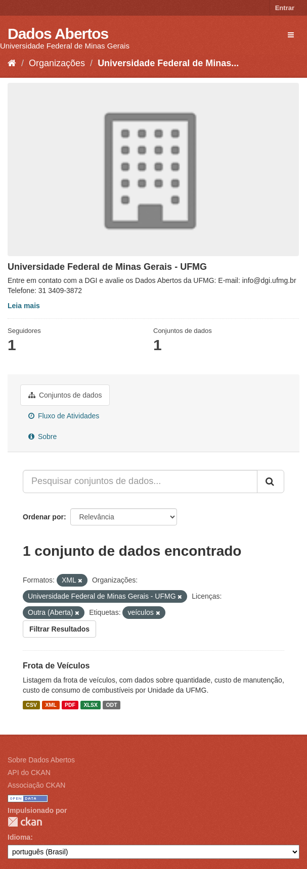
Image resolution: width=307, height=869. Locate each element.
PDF (70, 705)
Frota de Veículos (56, 665)
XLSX (91, 705)
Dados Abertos (58, 33)
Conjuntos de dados (65, 395)
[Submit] (270, 481)
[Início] (12, 63)
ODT (111, 705)
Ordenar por (43, 517)
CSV (31, 705)
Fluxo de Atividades (63, 416)
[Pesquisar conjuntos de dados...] (140, 481)
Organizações (57, 63)
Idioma (19, 837)
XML (50, 705)
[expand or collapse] (290, 35)
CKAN (25, 821)
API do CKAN (29, 772)
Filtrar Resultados (59, 629)
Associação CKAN (36, 785)
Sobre (42, 436)
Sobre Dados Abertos (41, 760)
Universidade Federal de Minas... (168, 63)
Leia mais (24, 306)
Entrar (284, 8)
